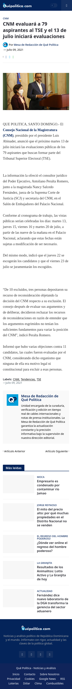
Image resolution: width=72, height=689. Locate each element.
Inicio (15, 674)
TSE (39, 379)
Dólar (26, 683)
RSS (62, 679)
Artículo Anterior (14, 451)
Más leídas (14, 468)
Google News (47, 679)
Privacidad (13, 679)
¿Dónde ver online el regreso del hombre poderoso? (52, 547)
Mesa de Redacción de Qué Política (39, 398)
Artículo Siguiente (57, 451)
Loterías (13, 683)
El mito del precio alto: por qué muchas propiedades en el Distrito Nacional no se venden (53, 517)
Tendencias (28, 379)
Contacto (29, 674)
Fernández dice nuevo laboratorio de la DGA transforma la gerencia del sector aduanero (52, 603)
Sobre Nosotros (50, 674)
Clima (38, 683)
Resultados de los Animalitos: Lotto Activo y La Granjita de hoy (51, 573)
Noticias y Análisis (44, 668)
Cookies (30, 679)
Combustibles (55, 683)
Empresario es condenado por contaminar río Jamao (48, 487)
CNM (16, 379)
